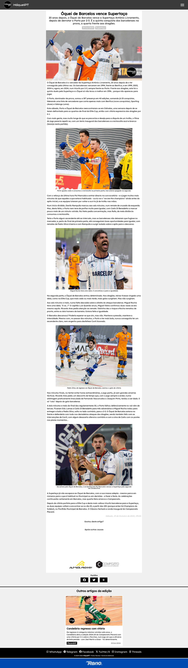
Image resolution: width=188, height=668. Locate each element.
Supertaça (100, 28)
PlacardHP (71, 643)
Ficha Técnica (95, 656)
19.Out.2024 (88, 28)
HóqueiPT (86, 656)
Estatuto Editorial (108, 656)
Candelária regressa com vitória (86, 628)
